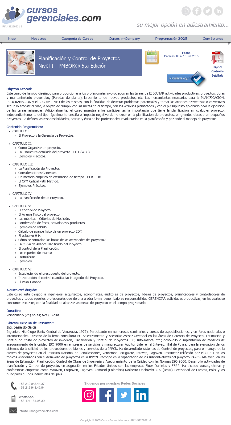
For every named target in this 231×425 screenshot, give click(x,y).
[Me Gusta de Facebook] (199, 400)
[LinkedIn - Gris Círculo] (218, 11)
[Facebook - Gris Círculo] (197, 11)
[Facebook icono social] (106, 395)
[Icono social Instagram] (89, 395)
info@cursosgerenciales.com (38, 411)
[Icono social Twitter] (124, 395)
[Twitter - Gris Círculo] (207, 11)
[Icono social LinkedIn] (141, 395)
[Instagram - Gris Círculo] (186, 11)
